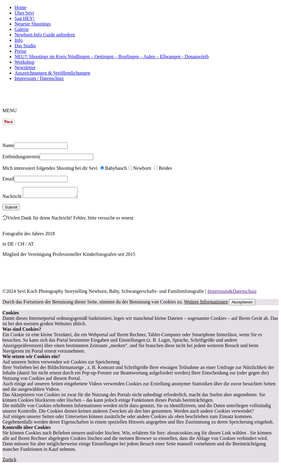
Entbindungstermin (21, 156)
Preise (20, 51)
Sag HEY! (25, 18)
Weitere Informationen (206, 303)
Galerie (22, 29)
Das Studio (25, 45)
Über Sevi (24, 12)
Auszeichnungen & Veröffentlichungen (52, 72)
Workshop (24, 62)
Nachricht (12, 198)
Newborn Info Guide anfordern (45, 34)
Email (8, 178)
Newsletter (25, 67)
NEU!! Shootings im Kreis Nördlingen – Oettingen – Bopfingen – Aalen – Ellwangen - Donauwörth (112, 56)
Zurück (9, 461)
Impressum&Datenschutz (232, 293)
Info (19, 40)
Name (8, 145)
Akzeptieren (242, 304)
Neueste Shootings (33, 23)
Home (20, 7)
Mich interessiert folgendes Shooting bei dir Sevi (50, 168)
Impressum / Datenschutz (39, 78)
